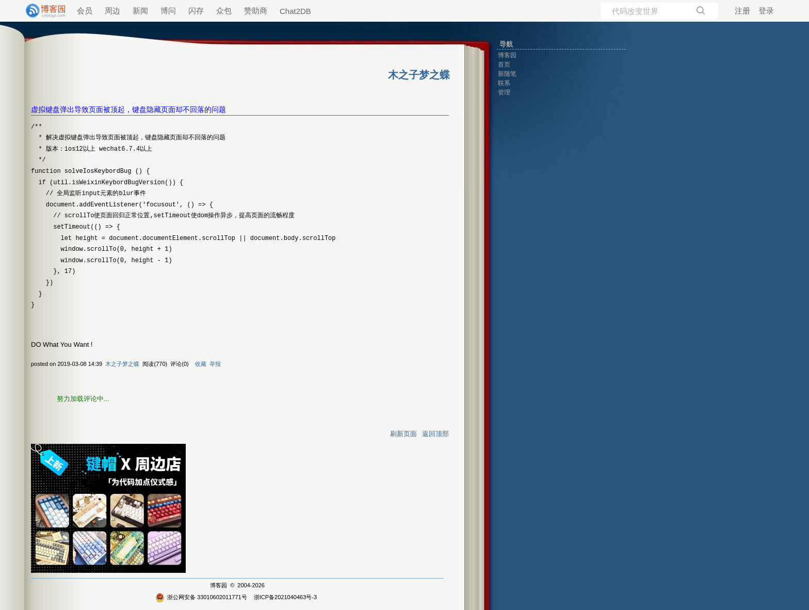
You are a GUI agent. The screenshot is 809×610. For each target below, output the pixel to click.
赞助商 (255, 10)
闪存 (196, 10)
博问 (168, 10)
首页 (504, 64)
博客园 (218, 585)
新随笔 (507, 73)
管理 (504, 92)
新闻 (140, 10)
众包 (224, 10)
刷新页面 (403, 434)
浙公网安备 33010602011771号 (201, 597)
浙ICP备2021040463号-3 (285, 597)
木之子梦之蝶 (122, 364)
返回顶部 (435, 434)
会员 (84, 10)
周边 (112, 10)
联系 (504, 83)
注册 (742, 10)
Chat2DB (295, 11)
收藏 (200, 364)
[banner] (41, 11)
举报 (215, 364)
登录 (766, 10)
